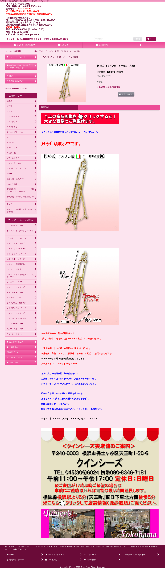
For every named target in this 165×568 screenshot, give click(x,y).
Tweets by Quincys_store (16, 88)
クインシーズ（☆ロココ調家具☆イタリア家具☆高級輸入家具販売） (38, 39)
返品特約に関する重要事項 (108, 87)
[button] (140, 45)
